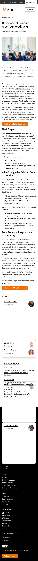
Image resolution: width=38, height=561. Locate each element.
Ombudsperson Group (22, 89)
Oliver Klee (9, 342)
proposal (8, 84)
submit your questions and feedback (20, 107)
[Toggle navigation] (30, 9)
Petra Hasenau (10, 301)
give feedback (13, 161)
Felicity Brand (10, 350)
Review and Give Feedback (15, 124)
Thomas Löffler (11, 425)
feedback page (9, 117)
